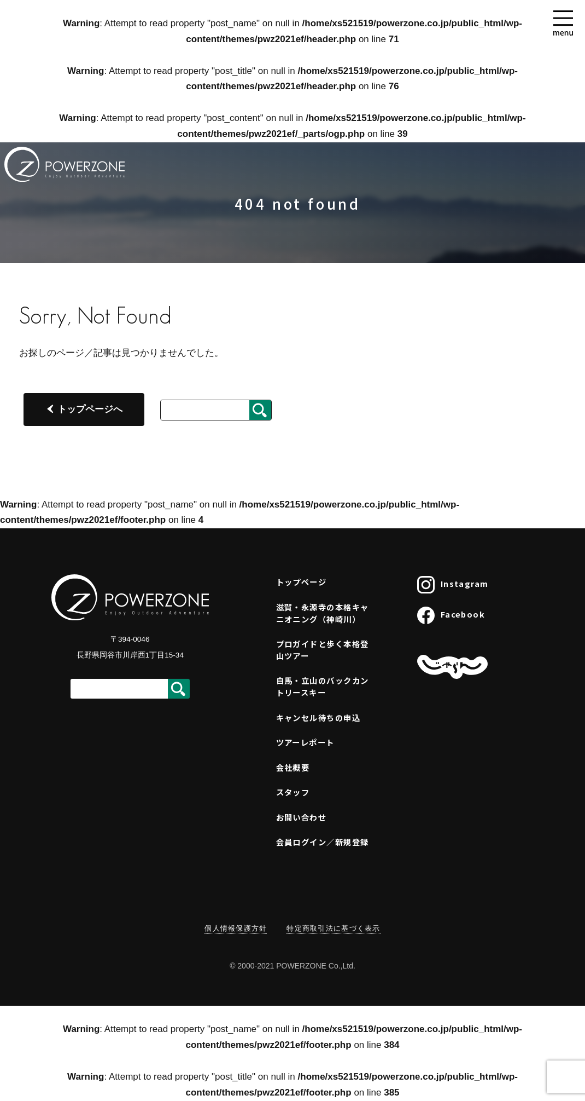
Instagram (452, 584)
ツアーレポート (305, 742)
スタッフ (293, 792)
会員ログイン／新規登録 (322, 842)
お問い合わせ (301, 817)
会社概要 (293, 767)
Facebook (451, 615)
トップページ (301, 581)
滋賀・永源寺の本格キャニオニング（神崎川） (322, 613)
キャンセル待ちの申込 (318, 717)
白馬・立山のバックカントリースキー (322, 686)
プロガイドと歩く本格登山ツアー (322, 649)
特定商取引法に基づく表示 (333, 928)
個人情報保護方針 (235, 928)
